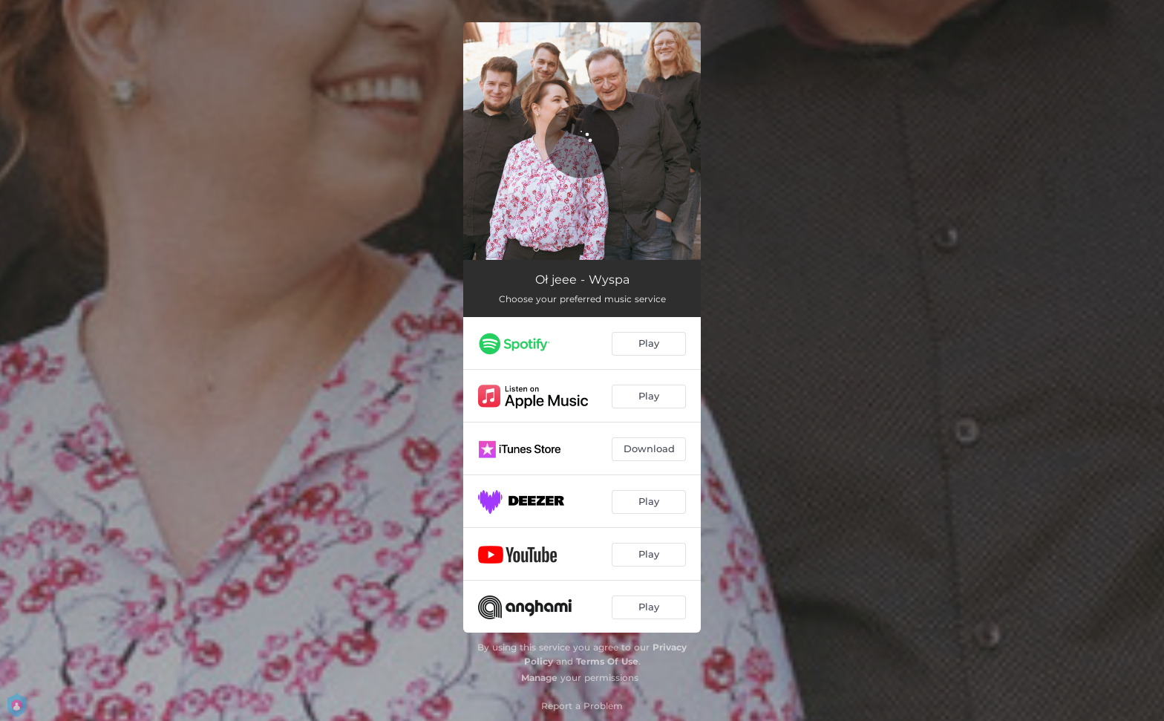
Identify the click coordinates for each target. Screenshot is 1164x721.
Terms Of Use (607, 661)
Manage (539, 677)
